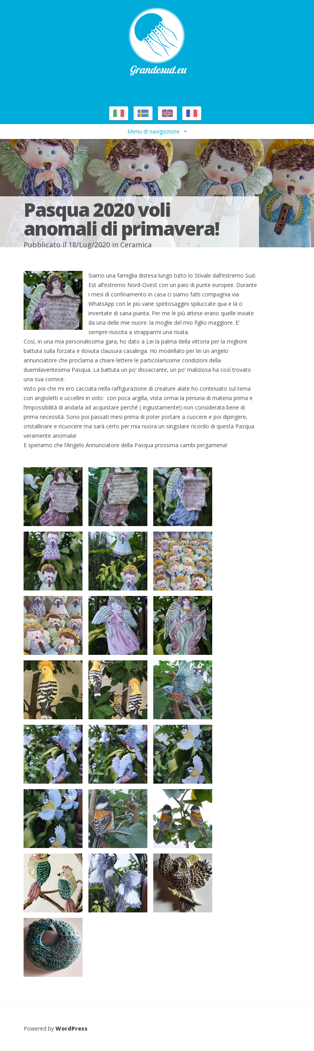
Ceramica (136, 244)
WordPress (71, 1028)
